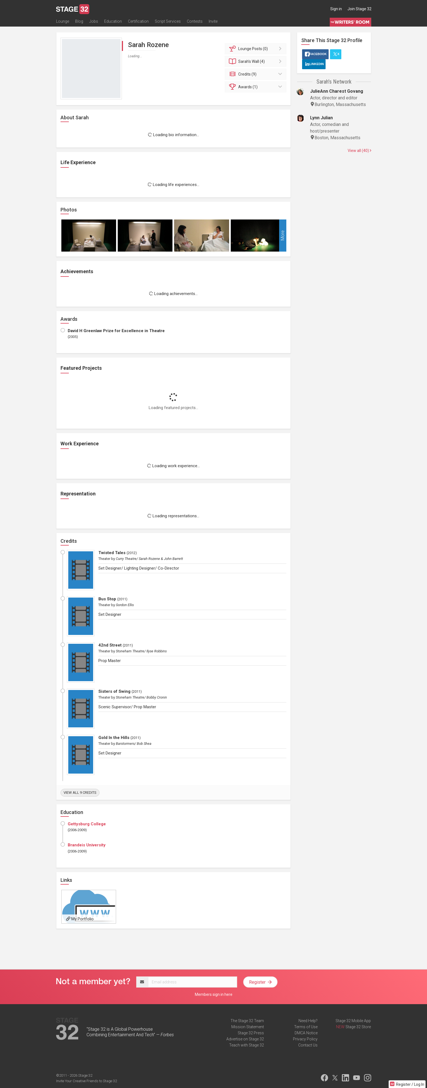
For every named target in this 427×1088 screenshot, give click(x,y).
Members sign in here (213, 994)
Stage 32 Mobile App (353, 1021)
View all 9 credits (80, 792)
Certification (138, 21)
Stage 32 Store (358, 1027)
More (282, 236)
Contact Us (308, 1045)
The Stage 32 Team (247, 1021)
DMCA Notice (306, 1033)
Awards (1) (256, 87)
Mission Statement (247, 1027)
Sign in (336, 9)
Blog (79, 21)
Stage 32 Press (251, 1033)
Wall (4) (256, 61)
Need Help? (308, 1021)
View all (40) (359, 150)
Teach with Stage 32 (246, 1045)
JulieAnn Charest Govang (336, 91)
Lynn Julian (321, 117)
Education (113, 21)
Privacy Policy (305, 1039)
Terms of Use (306, 1027)
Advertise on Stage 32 (245, 1039)
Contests (195, 21)
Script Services (168, 21)
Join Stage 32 (359, 9)
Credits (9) (256, 74)
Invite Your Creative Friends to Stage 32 (86, 1081)
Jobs (93, 21)
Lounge (62, 21)
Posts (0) (256, 48)
